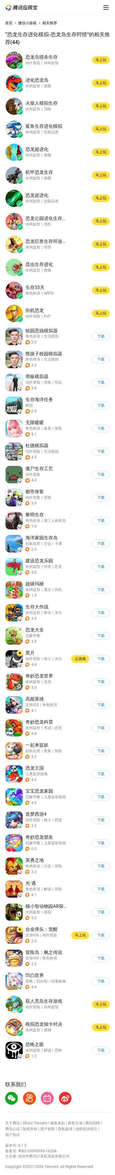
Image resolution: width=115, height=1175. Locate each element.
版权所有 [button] (30, 1128)
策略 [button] (29, 981)
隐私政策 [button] (65, 1128)
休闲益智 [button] (32, 566)
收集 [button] (47, 750)
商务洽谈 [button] (75, 1123)
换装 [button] (47, 428)
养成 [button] (47, 727)
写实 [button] (58, 382)
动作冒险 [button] (32, 382)
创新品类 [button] (32, 543)
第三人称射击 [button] (55, 520)
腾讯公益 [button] (12, 1128)
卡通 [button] (58, 543)
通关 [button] (47, 589)
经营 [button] (47, 566)
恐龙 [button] (58, 566)
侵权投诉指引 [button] (86, 1128)
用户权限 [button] (47, 1128)
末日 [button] (58, 612)
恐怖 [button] (58, 1050)
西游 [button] (58, 820)
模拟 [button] (29, 405)
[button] (21, 8)
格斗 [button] (47, 658)
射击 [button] (47, 612)
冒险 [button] (58, 428)
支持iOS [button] (32, 704)
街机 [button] (58, 589)
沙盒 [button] (47, 543)
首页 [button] (9, 23)
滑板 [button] (47, 382)
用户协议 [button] (12, 1134)
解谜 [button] (47, 889)
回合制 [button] (42, 981)
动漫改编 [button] (58, 981)
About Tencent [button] (35, 1123)
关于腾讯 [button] (12, 1123)
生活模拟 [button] (51, 336)
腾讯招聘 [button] (92, 1123)
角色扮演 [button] (32, 336)
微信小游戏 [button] (27, 23)
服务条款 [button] (57, 1123)
